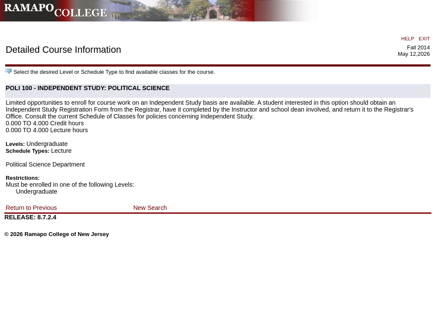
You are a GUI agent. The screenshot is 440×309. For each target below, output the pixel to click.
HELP (407, 38)
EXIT (424, 38)
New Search (150, 207)
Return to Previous (31, 207)
